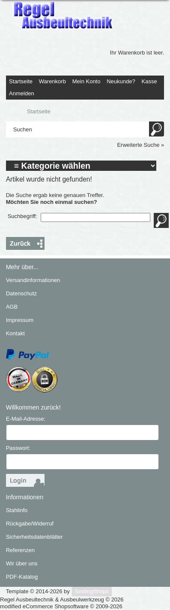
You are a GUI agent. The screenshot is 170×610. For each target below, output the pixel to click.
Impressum (19, 320)
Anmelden (21, 93)
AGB (12, 306)
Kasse (149, 81)
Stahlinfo (17, 510)
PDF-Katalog (22, 577)
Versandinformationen (33, 280)
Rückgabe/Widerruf (30, 523)
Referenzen (20, 550)
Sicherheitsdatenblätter (34, 537)
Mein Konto (86, 81)
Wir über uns (22, 563)
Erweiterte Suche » (140, 145)
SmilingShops (92, 591)
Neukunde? (121, 81)
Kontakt (15, 333)
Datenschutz (21, 293)
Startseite (21, 81)
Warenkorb (52, 81)
